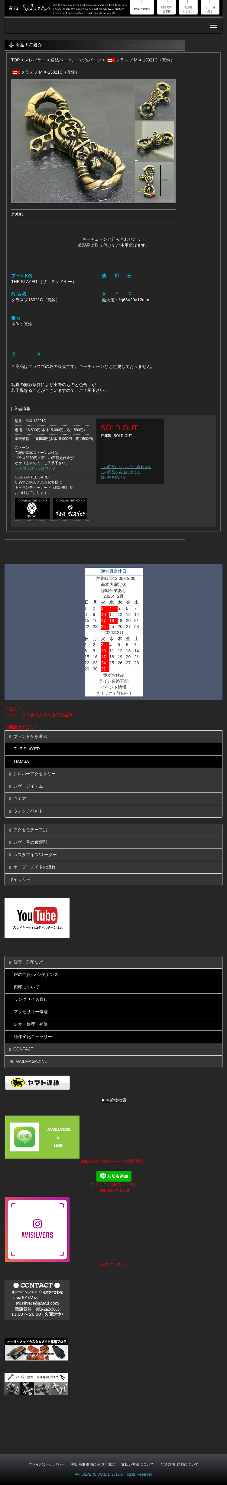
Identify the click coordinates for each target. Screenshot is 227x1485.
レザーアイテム (26, 786)
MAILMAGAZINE (28, 1061)
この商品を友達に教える (121, 472)
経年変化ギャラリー (33, 1036)
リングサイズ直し (31, 999)
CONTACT (21, 1049)
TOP (15, 60)
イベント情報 (113, 687)
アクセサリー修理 (31, 1011)
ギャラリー (20, 879)
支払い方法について (137, 1464)
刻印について (26, 986)
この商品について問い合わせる (126, 467)
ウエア (17, 798)
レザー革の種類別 (28, 842)
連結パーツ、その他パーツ (75, 60)
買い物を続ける (113, 477)
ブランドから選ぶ (28, 736)
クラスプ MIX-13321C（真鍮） (140, 60)
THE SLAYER (27, 748)
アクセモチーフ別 (28, 829)
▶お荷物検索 (114, 1100)
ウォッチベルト (26, 811)
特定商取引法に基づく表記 (93, 1464)
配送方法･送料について (180, 1464)
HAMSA (21, 761)
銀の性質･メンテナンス (36, 974)
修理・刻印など (26, 962)
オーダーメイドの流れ (32, 867)
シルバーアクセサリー (32, 773)
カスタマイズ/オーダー (33, 854)
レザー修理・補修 (31, 1024)
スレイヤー (35, 60)
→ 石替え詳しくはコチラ (35, 468)
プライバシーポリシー (46, 1464)
